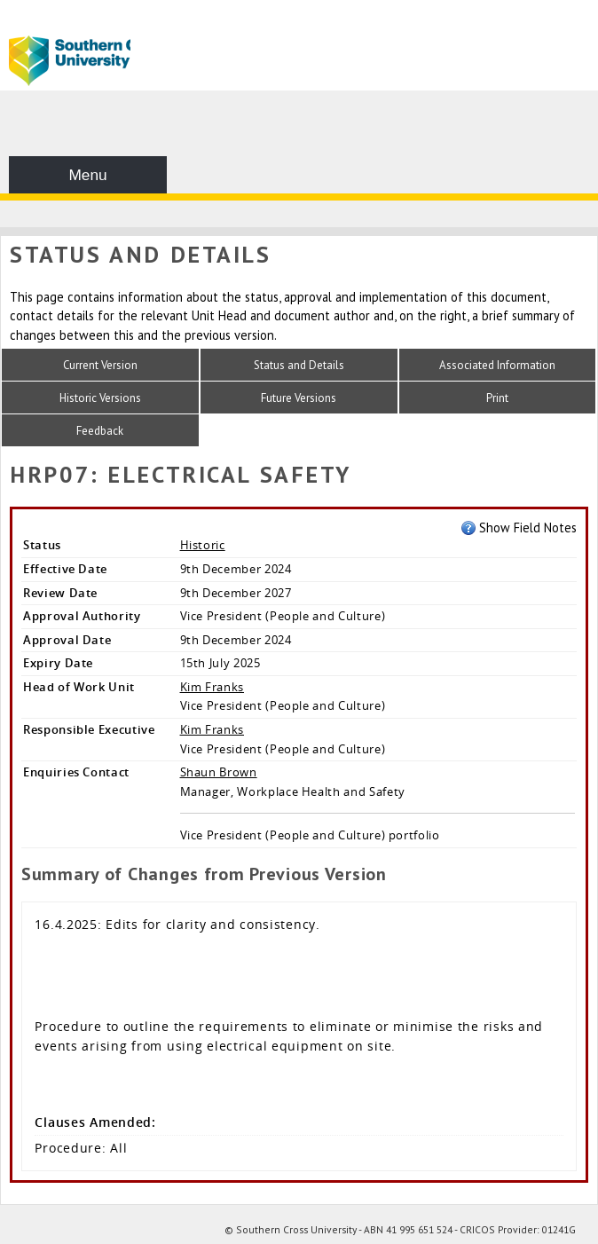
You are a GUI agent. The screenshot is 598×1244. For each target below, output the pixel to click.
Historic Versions (100, 397)
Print (497, 397)
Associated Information (497, 365)
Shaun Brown (218, 772)
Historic (202, 545)
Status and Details (299, 365)
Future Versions (298, 397)
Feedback (99, 430)
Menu (87, 175)
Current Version (100, 365)
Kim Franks (212, 687)
